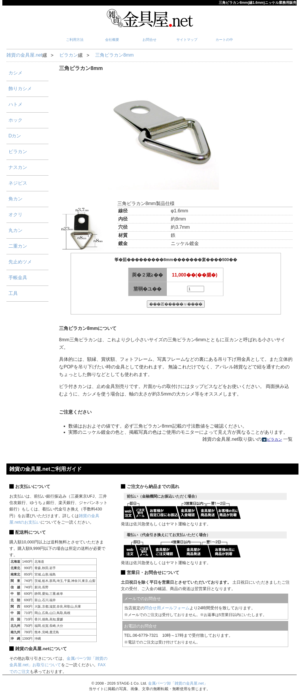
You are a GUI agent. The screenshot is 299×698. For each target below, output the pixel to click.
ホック (15, 120)
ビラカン (68, 55)
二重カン (17, 246)
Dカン (14, 135)
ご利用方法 (75, 40)
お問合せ (149, 40)
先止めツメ (20, 261)
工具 (13, 293)
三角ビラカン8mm (114, 55)
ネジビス (17, 183)
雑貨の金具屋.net (24, 55)
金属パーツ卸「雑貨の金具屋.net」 (178, 683)
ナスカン (17, 167)
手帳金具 (17, 277)
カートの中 (224, 40)
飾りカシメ (20, 88)
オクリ (15, 214)
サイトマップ (186, 40)
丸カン (15, 230)
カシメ (15, 72)
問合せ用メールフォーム (167, 608)
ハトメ (15, 104)
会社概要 (112, 40)
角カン (15, 198)
